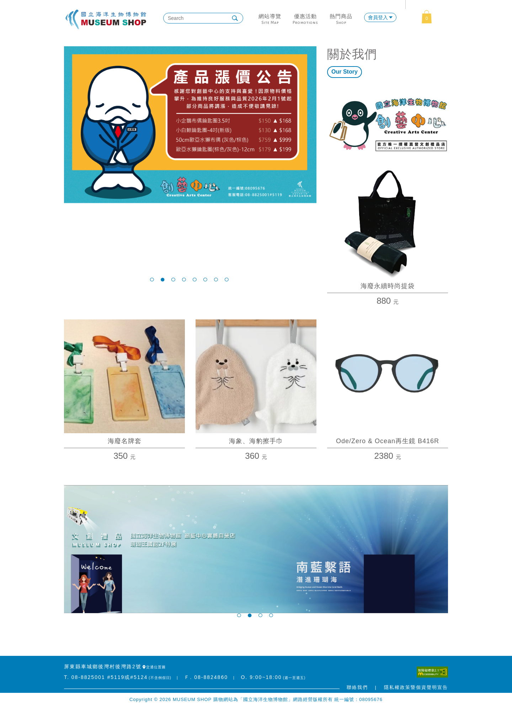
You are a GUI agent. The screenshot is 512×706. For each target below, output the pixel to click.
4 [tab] (184, 279)
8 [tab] (227, 279)
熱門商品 (341, 16)
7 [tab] (216, 279)
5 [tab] (195, 279)
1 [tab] (152, 279)
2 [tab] (163, 279)
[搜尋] (199, 18)
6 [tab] (206, 279)
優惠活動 (305, 16)
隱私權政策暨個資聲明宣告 (416, 687)
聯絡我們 (357, 687)
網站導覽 (269, 16)
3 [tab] (174, 279)
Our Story (344, 72)
